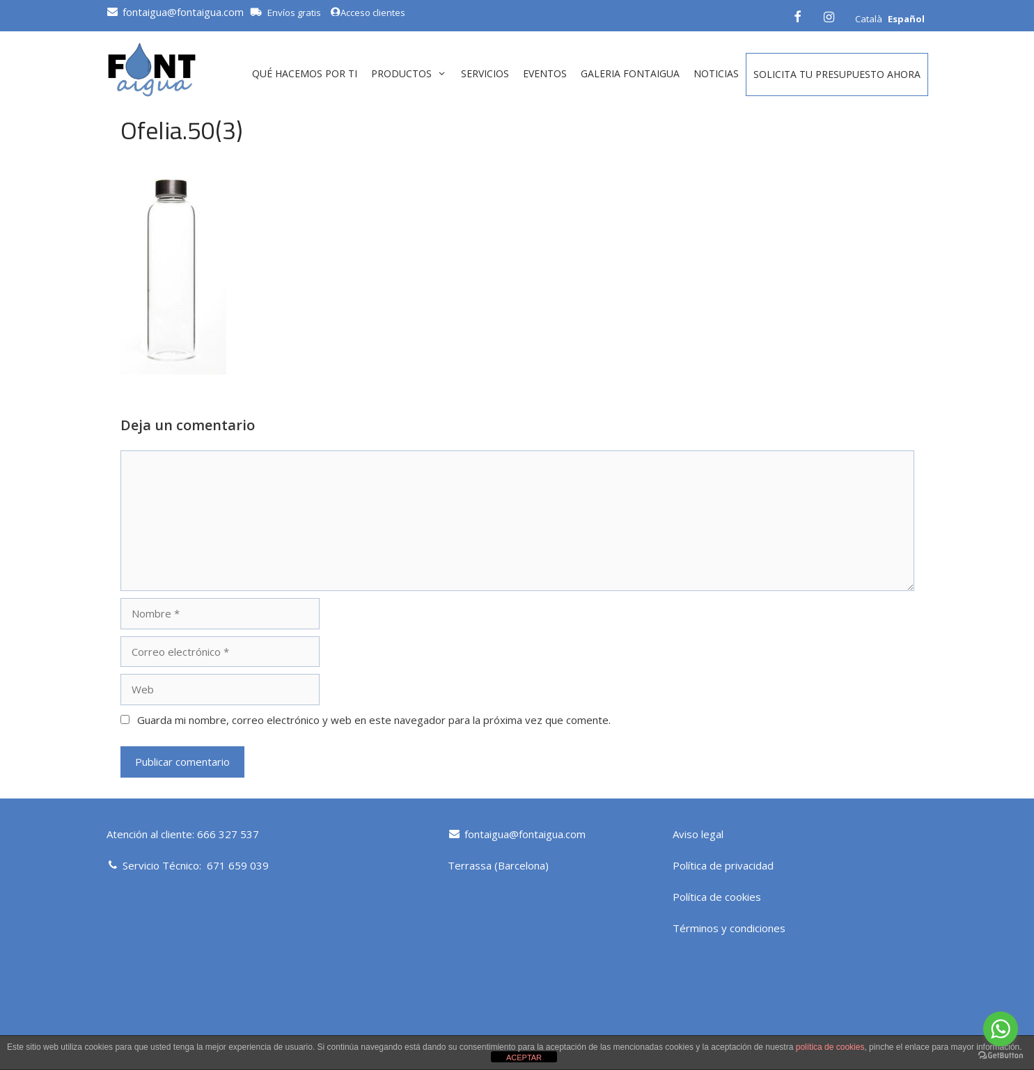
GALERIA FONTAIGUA (630, 73)
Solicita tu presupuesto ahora (837, 74)
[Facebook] (797, 15)
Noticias (716, 73)
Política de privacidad (723, 865)
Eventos (545, 73)
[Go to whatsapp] (1000, 1029)
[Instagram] (829, 15)
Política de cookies (717, 897)
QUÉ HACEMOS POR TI (304, 73)
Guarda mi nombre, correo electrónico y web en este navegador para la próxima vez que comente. (374, 720)
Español (906, 19)
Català (868, 19)
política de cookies (830, 1047)
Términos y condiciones (729, 928)
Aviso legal (698, 834)
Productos (412, 74)
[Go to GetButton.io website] (1000, 1055)
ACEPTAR (524, 1057)
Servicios (485, 73)
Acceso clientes (367, 12)
